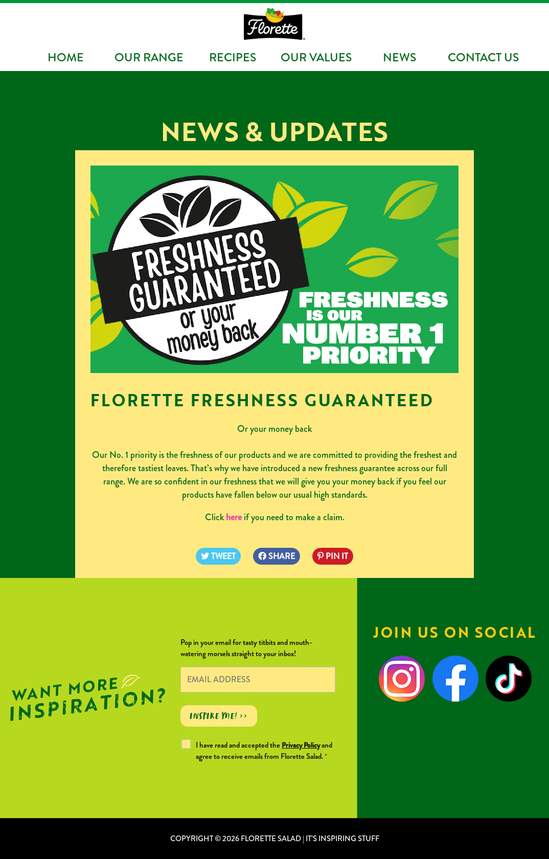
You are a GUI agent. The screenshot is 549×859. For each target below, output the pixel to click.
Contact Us (483, 57)
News (399, 57)
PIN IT (332, 556)
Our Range (149, 57)
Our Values (316, 57)
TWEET (218, 556)
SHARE (276, 556)
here (234, 517)
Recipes (232, 57)
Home (66, 57)
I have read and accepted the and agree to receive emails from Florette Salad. (264, 750)
